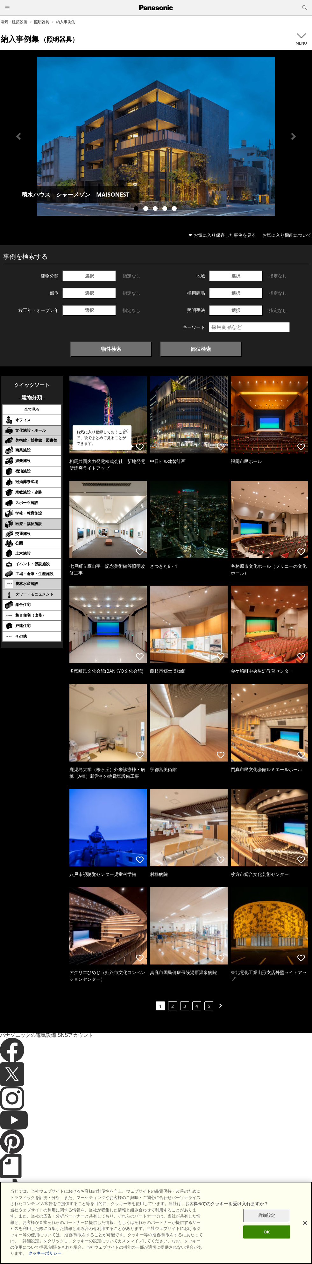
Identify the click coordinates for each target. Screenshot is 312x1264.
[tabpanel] (156, 136)
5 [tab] (175, 209)
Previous (18, 136)
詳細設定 (267, 1227)
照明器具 (41, 22)
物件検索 (111, 348)
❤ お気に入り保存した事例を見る (222, 235)
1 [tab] (137, 209)
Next (293, 136)
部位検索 (201, 348)
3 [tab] (156, 209)
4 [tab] (165, 209)
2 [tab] (146, 209)
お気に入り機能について (286, 235)
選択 (89, 276)
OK (267, 1243)
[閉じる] (305, 1235)
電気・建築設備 (14, 22)
